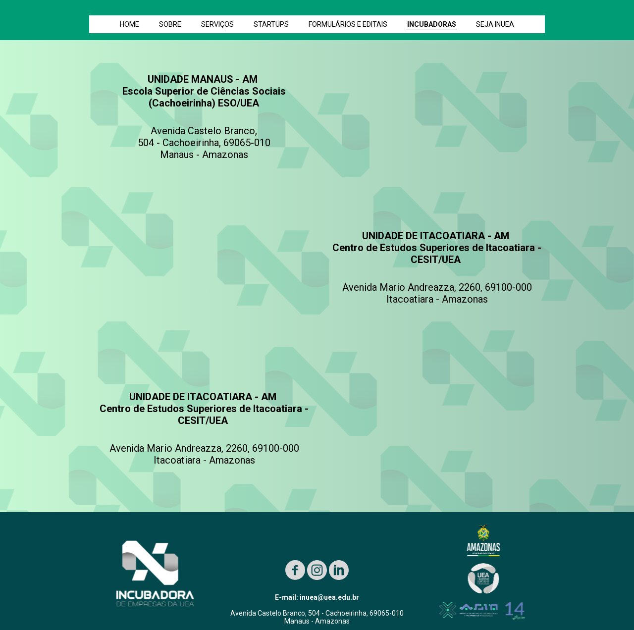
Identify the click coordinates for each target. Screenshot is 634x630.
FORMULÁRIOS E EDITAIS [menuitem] (348, 24)
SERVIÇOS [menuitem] (217, 24)
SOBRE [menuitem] (170, 24)
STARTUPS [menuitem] (271, 24)
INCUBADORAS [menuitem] (431, 24)
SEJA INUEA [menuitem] (495, 24)
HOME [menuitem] (129, 24)
